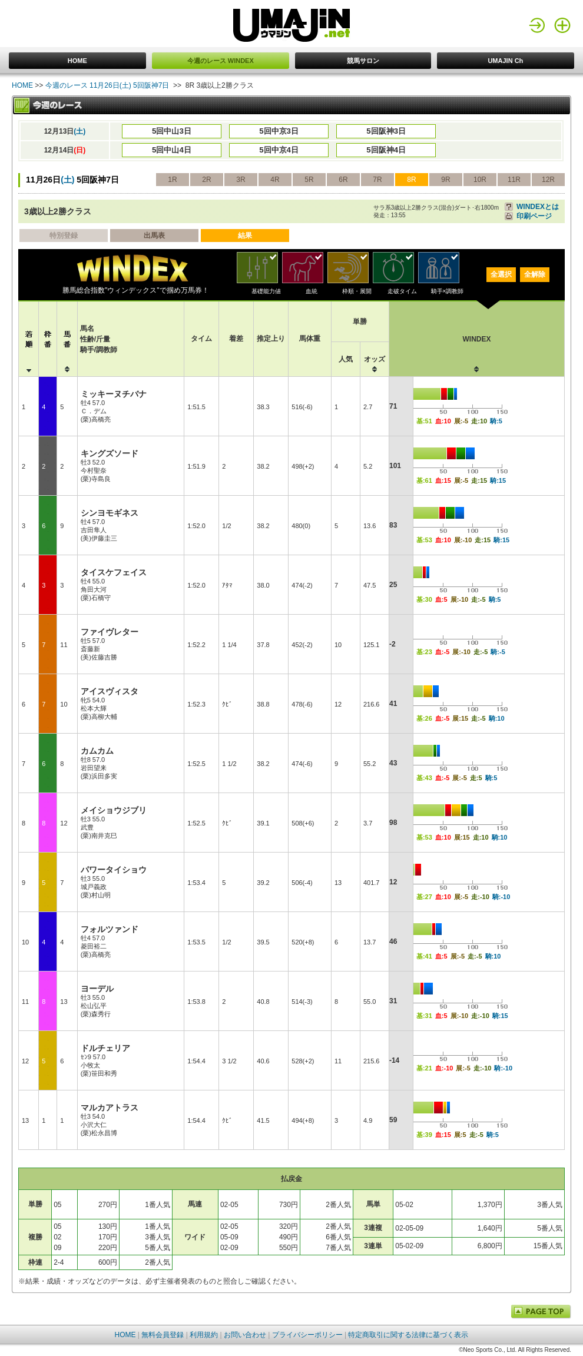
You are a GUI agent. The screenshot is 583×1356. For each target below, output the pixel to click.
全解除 (534, 274)
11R (514, 179)
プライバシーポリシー (307, 1335)
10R (479, 179)
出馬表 (154, 235)
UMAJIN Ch (505, 60)
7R (377, 179)
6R (343, 179)
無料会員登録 (162, 1335)
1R (172, 179)
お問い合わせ (245, 1335)
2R (206, 179)
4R (274, 179)
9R (445, 179)
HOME (77, 60)
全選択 (501, 274)
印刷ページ (534, 216)
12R (548, 179)
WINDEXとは (537, 207)
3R (240, 179)
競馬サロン (363, 60)
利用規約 (204, 1335)
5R (308, 179)
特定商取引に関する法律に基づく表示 (408, 1335)
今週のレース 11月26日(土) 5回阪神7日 (107, 85)
